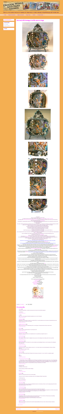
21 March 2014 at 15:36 (22, 330)
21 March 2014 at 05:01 (22, 326)
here (44, 263)
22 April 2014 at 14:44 (22, 398)
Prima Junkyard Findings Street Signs (36, 248)
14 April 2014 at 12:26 (22, 392)
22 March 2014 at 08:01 (22, 344)
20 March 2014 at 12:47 (22, 313)
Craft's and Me (36, 284)
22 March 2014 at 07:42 (22, 339)
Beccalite (20, 373)
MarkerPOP (35, 283)
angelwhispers (21, 400)
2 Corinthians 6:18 (54, 246)
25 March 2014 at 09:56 (22, 371)
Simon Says (36, 280)
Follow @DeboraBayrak (7, 19)
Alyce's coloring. (42, 220)
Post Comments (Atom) (39, 411)
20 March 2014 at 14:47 (22, 322)
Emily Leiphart (21, 382)
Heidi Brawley (21, 319)
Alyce (47, 218)
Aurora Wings (35, 219)
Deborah (20, 328)
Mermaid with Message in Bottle (27, 219)
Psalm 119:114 (55, 245)
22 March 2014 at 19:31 (22, 350)
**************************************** (24, 358)
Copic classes (42, 218)
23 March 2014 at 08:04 (22, 363)
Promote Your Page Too (7, 25)
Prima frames (42, 234)
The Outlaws (35, 281)
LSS (36, 232)
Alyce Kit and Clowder (22, 332)
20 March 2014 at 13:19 (22, 317)
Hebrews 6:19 (46, 241)
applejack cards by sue (22, 324)
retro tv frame (28, 236)
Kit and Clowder (50, 218)
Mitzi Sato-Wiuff (21, 336)
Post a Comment (20, 404)
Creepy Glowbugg (21, 387)
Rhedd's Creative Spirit (35, 282)
